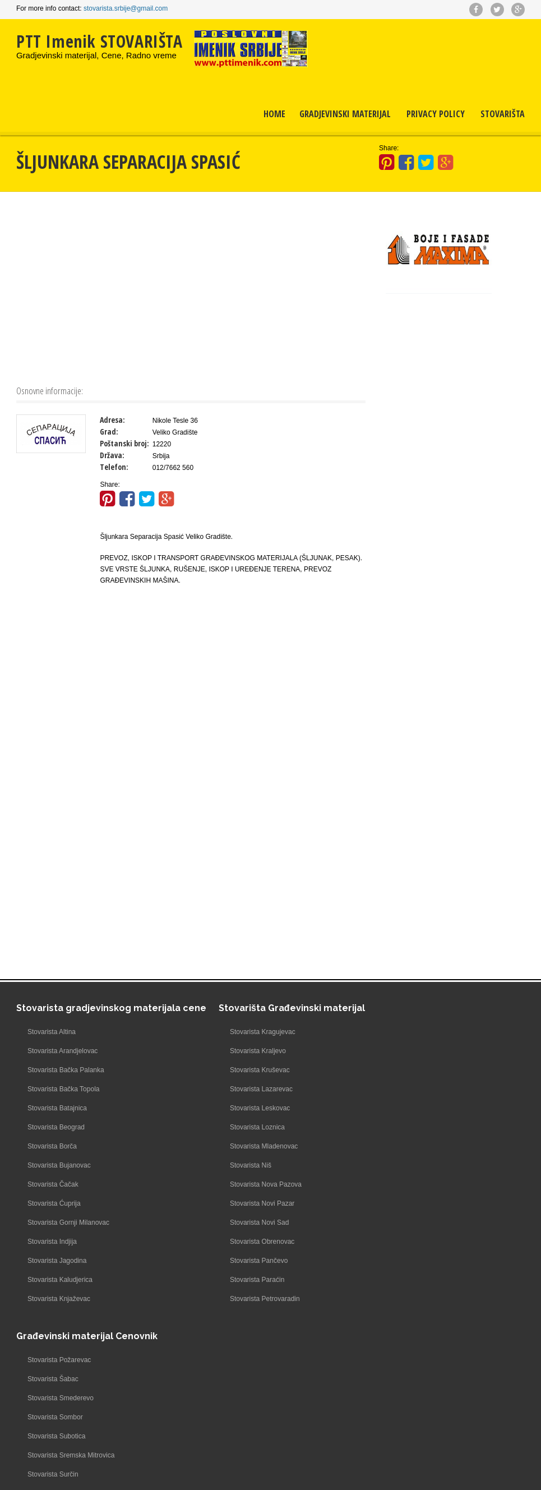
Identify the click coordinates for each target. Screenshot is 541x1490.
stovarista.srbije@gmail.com (126, 8)
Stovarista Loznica (222, 1126)
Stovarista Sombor (391, 1088)
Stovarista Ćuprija (54, 1213)
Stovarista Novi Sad (224, 1221)
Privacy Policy (435, 116)
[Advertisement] (191, 286)
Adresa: (112, 418)
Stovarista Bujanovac (59, 1175)
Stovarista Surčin (388, 1145)
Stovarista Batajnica (57, 1118)
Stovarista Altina (51, 1042)
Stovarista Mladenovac (229, 1145)
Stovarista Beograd (56, 1137)
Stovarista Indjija (52, 1252)
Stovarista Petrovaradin (230, 1298)
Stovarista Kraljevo (223, 1050)
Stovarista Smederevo (396, 1069)
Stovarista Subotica (392, 1107)
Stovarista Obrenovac (227, 1240)
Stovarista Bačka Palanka (65, 1080)
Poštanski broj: (124, 442)
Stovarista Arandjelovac (62, 1061)
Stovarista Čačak (52, 1194)
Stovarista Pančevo (224, 1259)
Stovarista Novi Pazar (227, 1202)
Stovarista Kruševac (225, 1069)
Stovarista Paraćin (222, 1279)
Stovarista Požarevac (395, 1031)
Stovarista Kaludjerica (60, 1290)
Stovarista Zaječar (390, 1221)
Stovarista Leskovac (225, 1107)
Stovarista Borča (52, 1156)
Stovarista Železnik (391, 1259)
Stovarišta (502, 116)
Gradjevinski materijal (345, 116)
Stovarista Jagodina (56, 1271)
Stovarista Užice (387, 1164)
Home (274, 116)
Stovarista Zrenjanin (393, 1298)
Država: (112, 454)
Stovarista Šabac (388, 1050)
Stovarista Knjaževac (58, 1309)
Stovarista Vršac (387, 1202)
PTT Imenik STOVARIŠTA (99, 41)
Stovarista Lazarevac (226, 1088)
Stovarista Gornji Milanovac (68, 1233)
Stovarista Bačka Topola (63, 1099)
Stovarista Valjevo (390, 1183)
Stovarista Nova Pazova (231, 1183)
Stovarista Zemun (389, 1279)
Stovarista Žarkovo (391, 1240)
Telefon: (114, 465)
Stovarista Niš (216, 1164)
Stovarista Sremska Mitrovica (406, 1126)
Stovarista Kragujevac (228, 1031)
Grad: (109, 430)
